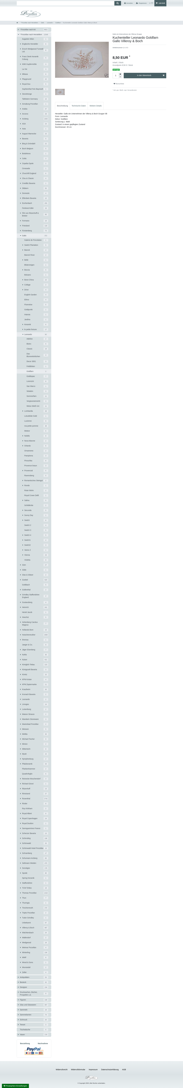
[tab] (62, 106)
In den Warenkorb (150, 75)
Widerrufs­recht (61, 1070)
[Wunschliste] (151, 3)
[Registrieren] (141, 3)
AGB (124, 1070)
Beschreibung (62, 106)
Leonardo (49, 22)
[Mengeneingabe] (116, 75)
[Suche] (117, 3)
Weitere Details (96, 106)
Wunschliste (119, 84)
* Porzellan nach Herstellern (29, 22)
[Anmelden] (128, 3)
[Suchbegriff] (65, 3)
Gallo (42, 22)
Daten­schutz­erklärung (110, 1070)
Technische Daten (79, 106)
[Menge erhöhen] (120, 74)
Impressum (93, 1070)
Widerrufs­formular (78, 1070)
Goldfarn (58, 22)
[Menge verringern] (120, 77)
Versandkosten (132, 90)
